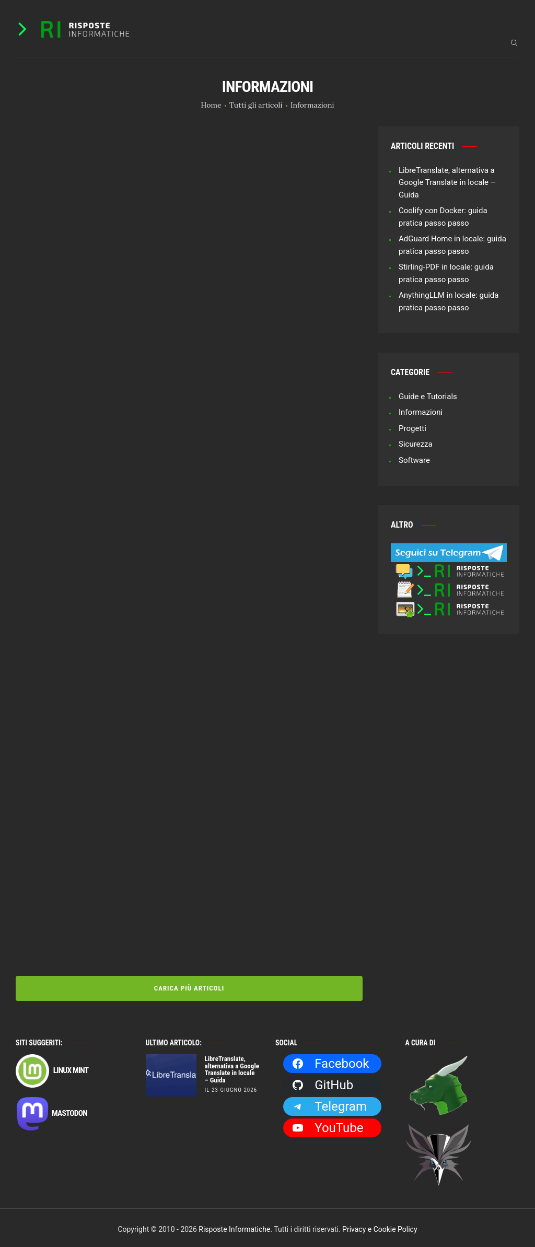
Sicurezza (416, 444)
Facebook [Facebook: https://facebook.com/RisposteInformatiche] (330, 1060)
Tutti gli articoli (255, 105)
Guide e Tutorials (428, 396)
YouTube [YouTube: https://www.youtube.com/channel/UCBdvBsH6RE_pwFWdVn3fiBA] (327, 1124)
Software (414, 460)
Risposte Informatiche (234, 1226)
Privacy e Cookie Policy (379, 1226)
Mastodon (51, 1111)
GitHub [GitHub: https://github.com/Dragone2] (322, 1082)
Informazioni (421, 412)
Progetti (412, 428)
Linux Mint (52, 1068)
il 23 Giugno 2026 (231, 1086)
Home (211, 105)
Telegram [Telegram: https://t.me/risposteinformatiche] (329, 1103)
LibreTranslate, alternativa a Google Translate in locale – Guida (447, 183)
